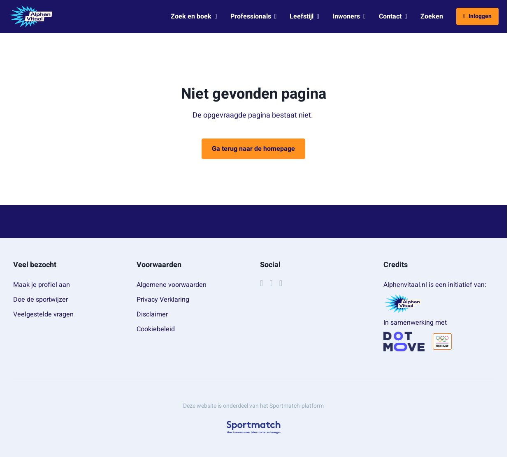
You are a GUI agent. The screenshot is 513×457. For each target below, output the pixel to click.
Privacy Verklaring (163, 300)
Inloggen (477, 16)
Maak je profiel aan (41, 285)
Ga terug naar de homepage (253, 149)
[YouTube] (280, 283)
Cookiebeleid (156, 329)
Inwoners (349, 16)
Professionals (253, 16)
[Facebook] (261, 283)
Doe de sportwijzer (40, 300)
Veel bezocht (34, 264)
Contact (393, 16)
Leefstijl (304, 16)
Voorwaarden (159, 264)
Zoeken (431, 16)
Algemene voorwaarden (172, 285)
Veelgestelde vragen (43, 314)
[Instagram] (270, 283)
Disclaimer (152, 314)
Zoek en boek (194, 16)
